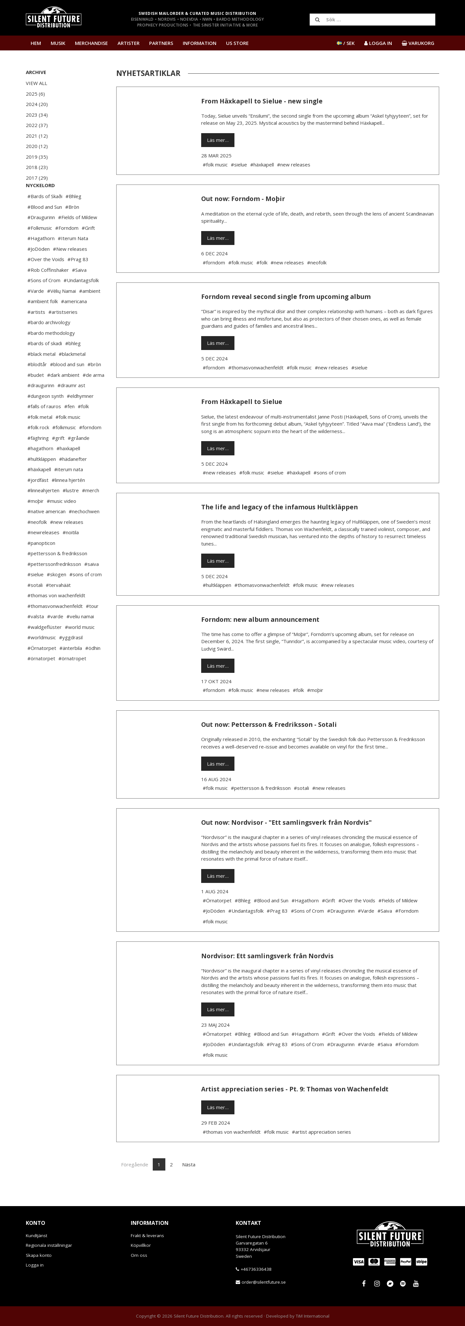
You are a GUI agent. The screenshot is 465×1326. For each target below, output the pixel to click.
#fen (69, 425)
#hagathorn (40, 467)
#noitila (71, 551)
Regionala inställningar (49, 1245)
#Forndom (66, 247)
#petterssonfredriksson (54, 583)
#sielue (35, 593)
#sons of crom (85, 593)
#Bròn (72, 226)
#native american (46, 530)
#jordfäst (37, 499)
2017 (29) (37, 178)
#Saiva (79, 289)
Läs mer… (218, 140)
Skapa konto (39, 1255)
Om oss (139, 1255)
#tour (92, 625)
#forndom (90, 446)
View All (36, 83)
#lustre (71, 509)
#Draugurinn (41, 236)
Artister (129, 43)
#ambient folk (42, 320)
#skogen (56, 593)
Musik (58, 43)
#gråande (78, 457)
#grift (58, 457)
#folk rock (38, 446)
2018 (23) (37, 167)
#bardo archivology (48, 341)
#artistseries (63, 331)
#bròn (94, 383)
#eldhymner (80, 415)
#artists (36, 331)
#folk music (68, 436)
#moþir (35, 520)
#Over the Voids (45, 278)
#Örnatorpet (41, 667)
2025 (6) (35, 93)
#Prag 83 (77, 278)
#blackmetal (72, 373)
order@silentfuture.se (264, 1282)
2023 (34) (37, 114)
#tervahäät (58, 604)
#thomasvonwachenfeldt (55, 625)
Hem (36, 43)
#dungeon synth (45, 415)
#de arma (93, 394)
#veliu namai (80, 635)
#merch (90, 509)
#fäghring (38, 457)
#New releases (70, 268)
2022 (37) (37, 125)
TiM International (312, 1316)
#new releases (66, 541)
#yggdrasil (71, 656)
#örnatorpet (41, 677)
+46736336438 (256, 1269)
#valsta (35, 635)
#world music (80, 646)
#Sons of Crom (43, 299)
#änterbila (70, 667)
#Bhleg (73, 215)
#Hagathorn (41, 257)
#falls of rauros (44, 425)
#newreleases (43, 551)
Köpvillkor (141, 1245)
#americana (74, 320)
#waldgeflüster (44, 646)
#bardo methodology (51, 352)
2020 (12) (37, 146)
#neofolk (37, 541)
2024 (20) (37, 104)
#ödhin (92, 667)
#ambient (89, 310)
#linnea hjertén (68, 499)
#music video (61, 520)
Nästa (188, 1164)
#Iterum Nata (73, 257)
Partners (161, 43)
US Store (237, 43)
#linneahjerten (43, 509)
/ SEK (346, 43)
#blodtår (37, 383)
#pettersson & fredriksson (57, 572)
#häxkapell (39, 488)
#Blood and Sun (44, 226)
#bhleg (73, 362)
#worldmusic (41, 656)
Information (199, 43)
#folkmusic (64, 446)
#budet (35, 394)
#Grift (88, 247)
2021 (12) (37, 136)
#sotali (35, 604)
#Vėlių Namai (61, 310)
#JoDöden (38, 268)
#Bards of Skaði (44, 215)
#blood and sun (67, 383)
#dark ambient (63, 394)
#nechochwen (84, 530)
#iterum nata (68, 488)
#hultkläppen (41, 478)
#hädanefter (73, 478)
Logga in (35, 1265)
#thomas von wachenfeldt (56, 614)
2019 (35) (37, 157)
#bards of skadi (44, 362)
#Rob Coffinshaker (48, 289)
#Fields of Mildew (77, 236)
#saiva (91, 583)
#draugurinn (40, 404)
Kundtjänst (36, 1235)
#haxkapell (68, 467)
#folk (83, 425)
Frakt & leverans (147, 1235)
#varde (55, 635)
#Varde (35, 310)
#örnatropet (72, 677)
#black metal (41, 373)
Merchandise (91, 43)
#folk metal (39, 436)
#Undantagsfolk (81, 299)
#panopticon (41, 562)
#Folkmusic (39, 247)
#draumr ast (71, 404)
